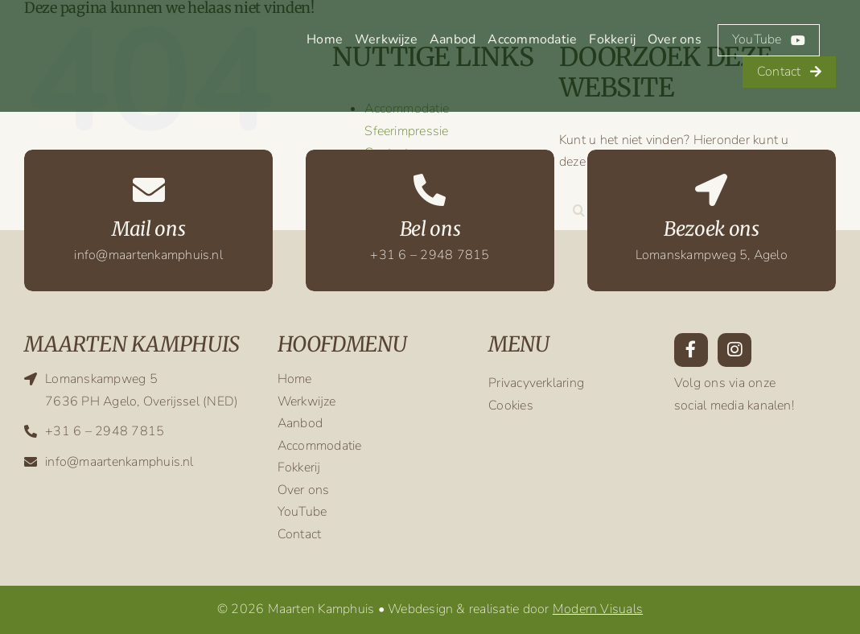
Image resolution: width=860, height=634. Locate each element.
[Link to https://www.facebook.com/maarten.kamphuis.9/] (691, 350)
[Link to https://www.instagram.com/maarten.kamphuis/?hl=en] (734, 350)
